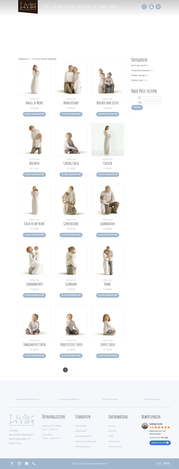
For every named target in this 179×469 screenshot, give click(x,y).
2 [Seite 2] (71, 370)
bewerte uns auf (160, 442)
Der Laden (58, 7)
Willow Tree (34, 99)
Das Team (70, 7)
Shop (45, 7)
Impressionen (83, 7)
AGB (111, 436)
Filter (137, 107)
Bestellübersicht (83, 436)
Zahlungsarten (82, 446)
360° (95, 7)
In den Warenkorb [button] (34, 114)
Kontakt (114, 7)
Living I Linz (155, 424)
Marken (103, 7)
